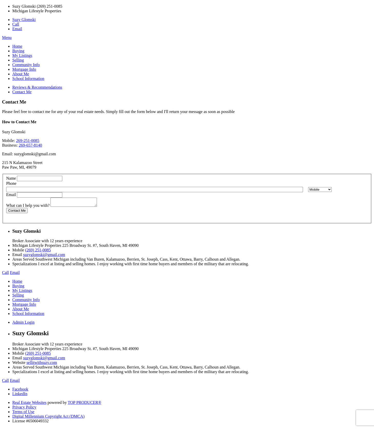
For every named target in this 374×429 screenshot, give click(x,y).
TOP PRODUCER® (84, 404)
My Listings (22, 55)
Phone (11, 183)
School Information (28, 78)
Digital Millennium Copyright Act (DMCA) (48, 418)
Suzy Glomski (24, 19)
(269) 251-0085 (38, 251)
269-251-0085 (27, 140)
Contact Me (22, 92)
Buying (18, 51)
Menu (7, 37)
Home (17, 46)
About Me (20, 74)
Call (15, 24)
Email (17, 29)
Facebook (20, 391)
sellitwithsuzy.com (41, 364)
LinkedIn (19, 395)
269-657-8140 (30, 145)
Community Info (26, 65)
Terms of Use (23, 413)
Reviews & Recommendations (37, 87)
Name (11, 178)
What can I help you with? (27, 207)
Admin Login (23, 324)
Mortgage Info (24, 69)
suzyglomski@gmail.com (35, 154)
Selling (18, 60)
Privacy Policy (24, 408)
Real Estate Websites (29, 404)
